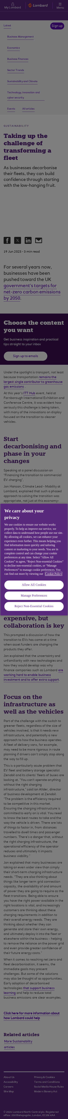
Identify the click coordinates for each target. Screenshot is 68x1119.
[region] (34, 559)
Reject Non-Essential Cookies (34, 606)
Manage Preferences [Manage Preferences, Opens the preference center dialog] (34, 595)
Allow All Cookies (34, 584)
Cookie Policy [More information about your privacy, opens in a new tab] (53, 573)
